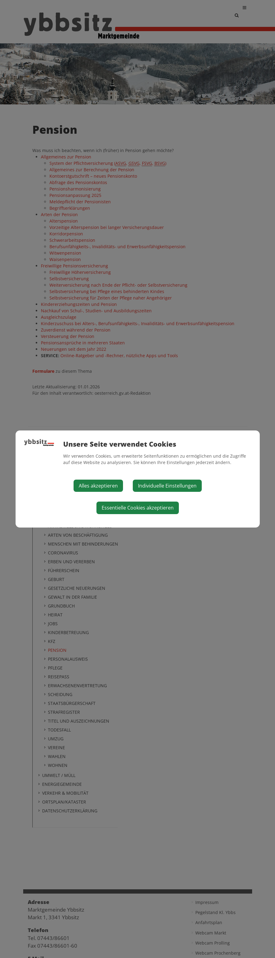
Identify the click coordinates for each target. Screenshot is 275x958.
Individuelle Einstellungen (167, 485)
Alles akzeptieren (98, 485)
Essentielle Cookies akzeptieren (138, 507)
